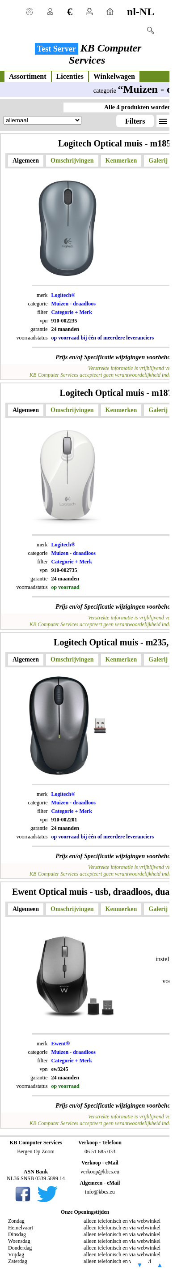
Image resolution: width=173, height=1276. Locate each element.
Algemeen (26, 160)
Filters (135, 121)
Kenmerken (121, 160)
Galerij (158, 160)
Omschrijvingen (72, 160)
